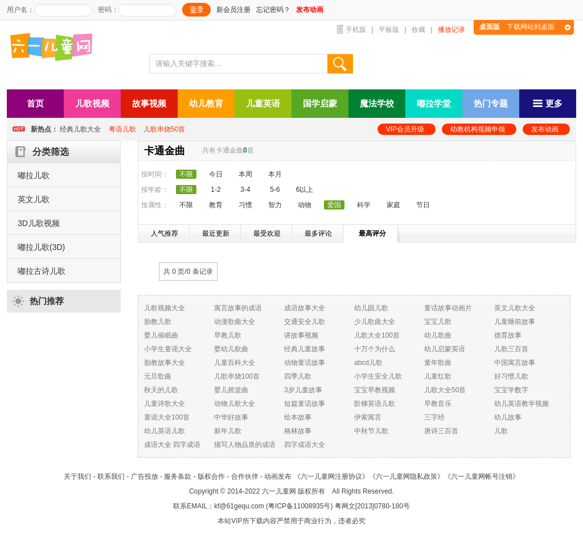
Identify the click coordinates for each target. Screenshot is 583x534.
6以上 (305, 190)
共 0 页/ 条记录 (188, 272)
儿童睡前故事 (514, 322)
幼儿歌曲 (437, 335)
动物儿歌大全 (234, 404)
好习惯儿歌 (511, 376)
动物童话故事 (304, 363)
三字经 (434, 417)
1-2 (215, 190)
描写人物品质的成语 (245, 445)
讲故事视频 (301, 335)
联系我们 (111, 476)
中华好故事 (231, 417)
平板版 (389, 30)
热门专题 (491, 103)
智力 (275, 205)
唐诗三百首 (441, 431)
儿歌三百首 (511, 349)
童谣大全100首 (167, 417)
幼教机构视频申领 (477, 129)
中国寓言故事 (514, 363)
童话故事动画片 (448, 308)
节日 (423, 205)
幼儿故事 (508, 417)
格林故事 (297, 431)
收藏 (418, 30)
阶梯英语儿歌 (374, 404)
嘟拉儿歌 (34, 175)
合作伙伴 (244, 476)
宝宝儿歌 (437, 322)
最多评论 (318, 233)
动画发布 (278, 476)
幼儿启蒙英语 (444, 349)
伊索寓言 (367, 417)
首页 (35, 103)
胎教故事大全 (164, 363)
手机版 (356, 30)
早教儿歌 (227, 335)
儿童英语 (263, 103)
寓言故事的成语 (238, 308)
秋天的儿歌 (161, 390)
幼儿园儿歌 (371, 308)
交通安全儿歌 (304, 322)
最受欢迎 (267, 233)
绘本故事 (297, 417)
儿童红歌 (437, 376)
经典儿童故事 (304, 349)
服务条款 (177, 476)
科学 (364, 205)
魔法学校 (377, 103)
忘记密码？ (273, 10)
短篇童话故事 (304, 404)
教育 (216, 205)
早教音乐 (437, 404)
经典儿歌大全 (80, 129)
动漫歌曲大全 (234, 322)
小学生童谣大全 (168, 349)
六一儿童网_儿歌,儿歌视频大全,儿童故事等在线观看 (55, 48)
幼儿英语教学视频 (521, 404)
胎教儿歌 (157, 322)
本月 (275, 174)
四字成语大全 (304, 445)
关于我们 (77, 476)
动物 (304, 205)
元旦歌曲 (157, 376)
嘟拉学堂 (434, 103)
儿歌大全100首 (377, 335)
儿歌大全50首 (445, 390)
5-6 (275, 190)
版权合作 (211, 476)
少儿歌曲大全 (374, 322)
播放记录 (451, 30)
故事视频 (149, 103)
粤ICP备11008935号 (299, 506)
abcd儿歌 (368, 363)
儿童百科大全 (234, 363)
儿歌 (501, 431)
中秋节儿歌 (371, 431)
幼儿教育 (206, 103)
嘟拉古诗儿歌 (41, 271)
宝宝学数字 (511, 390)
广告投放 (144, 476)
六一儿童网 (279, 491)
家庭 (393, 205)
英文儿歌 (34, 199)
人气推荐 (164, 233)
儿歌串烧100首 (237, 376)
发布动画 (545, 129)
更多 (548, 103)
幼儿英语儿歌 (164, 431)
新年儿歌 (227, 431)
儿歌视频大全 (164, 308)
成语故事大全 (304, 308)
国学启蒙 (320, 103)
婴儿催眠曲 (161, 335)
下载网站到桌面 (517, 27)
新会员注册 (233, 10)
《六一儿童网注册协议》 (331, 476)
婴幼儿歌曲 (231, 349)
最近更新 (215, 233)
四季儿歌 (297, 376)
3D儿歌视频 (39, 223)
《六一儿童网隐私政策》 (406, 476)
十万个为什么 (374, 349)
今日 (216, 174)
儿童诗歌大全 (164, 404)
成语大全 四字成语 (172, 445)
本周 (245, 174)
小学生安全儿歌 (378, 376)
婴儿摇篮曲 (231, 390)
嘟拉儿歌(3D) (41, 247)
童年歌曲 (437, 363)
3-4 (245, 190)
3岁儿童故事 (303, 390)
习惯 (245, 205)
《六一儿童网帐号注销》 (481, 476)
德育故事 (508, 335)
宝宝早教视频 (374, 390)
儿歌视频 (92, 103)
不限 (186, 205)
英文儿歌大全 (514, 308)
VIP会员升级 (405, 129)
